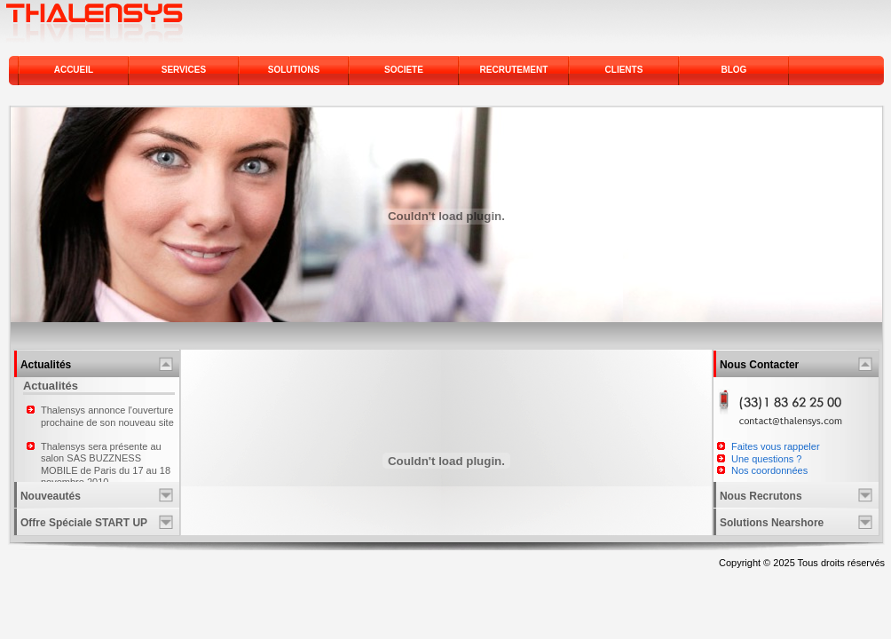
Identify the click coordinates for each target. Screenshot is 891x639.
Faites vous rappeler (775, 446)
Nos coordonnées (769, 470)
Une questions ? (766, 459)
